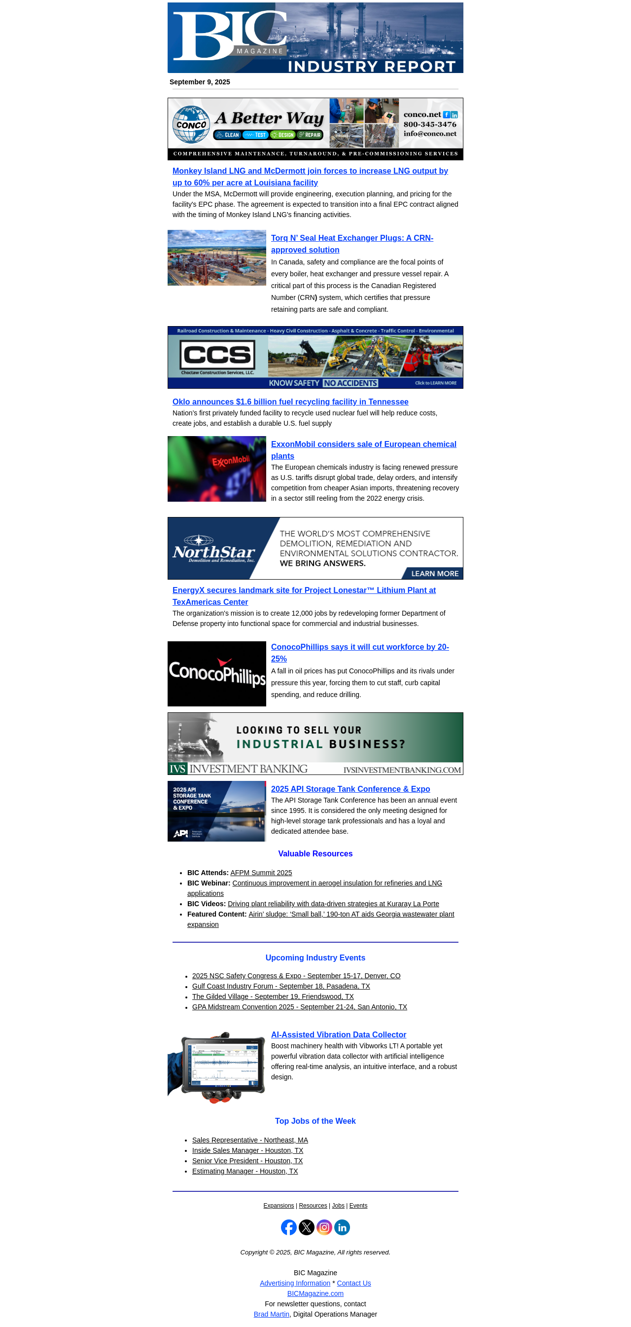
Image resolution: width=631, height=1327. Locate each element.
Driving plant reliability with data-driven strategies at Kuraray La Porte (333, 904)
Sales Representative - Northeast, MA (250, 1140)
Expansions (279, 1205)
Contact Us (354, 1283)
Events (359, 1205)
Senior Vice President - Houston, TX (247, 1161)
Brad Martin (271, 1314)
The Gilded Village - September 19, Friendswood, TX (273, 996)
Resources (313, 1205)
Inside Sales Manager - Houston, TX (247, 1150)
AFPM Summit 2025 (261, 873)
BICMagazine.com (315, 1293)
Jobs (338, 1205)
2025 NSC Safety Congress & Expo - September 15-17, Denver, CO (296, 976)
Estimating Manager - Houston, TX (245, 1171)
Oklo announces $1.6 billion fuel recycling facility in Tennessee (291, 402)
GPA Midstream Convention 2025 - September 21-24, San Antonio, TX (299, 1007)
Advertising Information (295, 1283)
